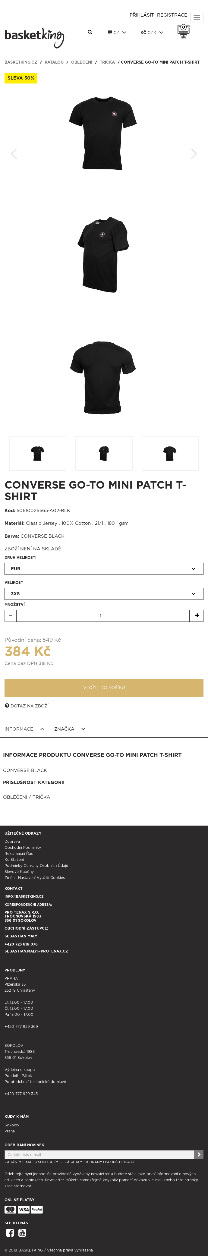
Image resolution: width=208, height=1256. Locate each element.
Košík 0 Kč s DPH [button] (185, 27)
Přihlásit (142, 15)
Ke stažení (14, 859)
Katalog (54, 63)
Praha (10, 1131)
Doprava (12, 841)
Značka (70, 729)
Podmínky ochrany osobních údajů (36, 865)
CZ (117, 32)
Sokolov (12, 1125)
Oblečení (81, 63)
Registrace (172, 15)
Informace (25, 729)
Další (194, 152)
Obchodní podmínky (23, 847)
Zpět (14, 152)
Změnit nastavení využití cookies (35, 878)
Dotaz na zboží (27, 706)
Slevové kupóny (19, 872)
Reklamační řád (19, 853)
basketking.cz (21, 63)
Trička (107, 63)
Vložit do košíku (104, 688)
